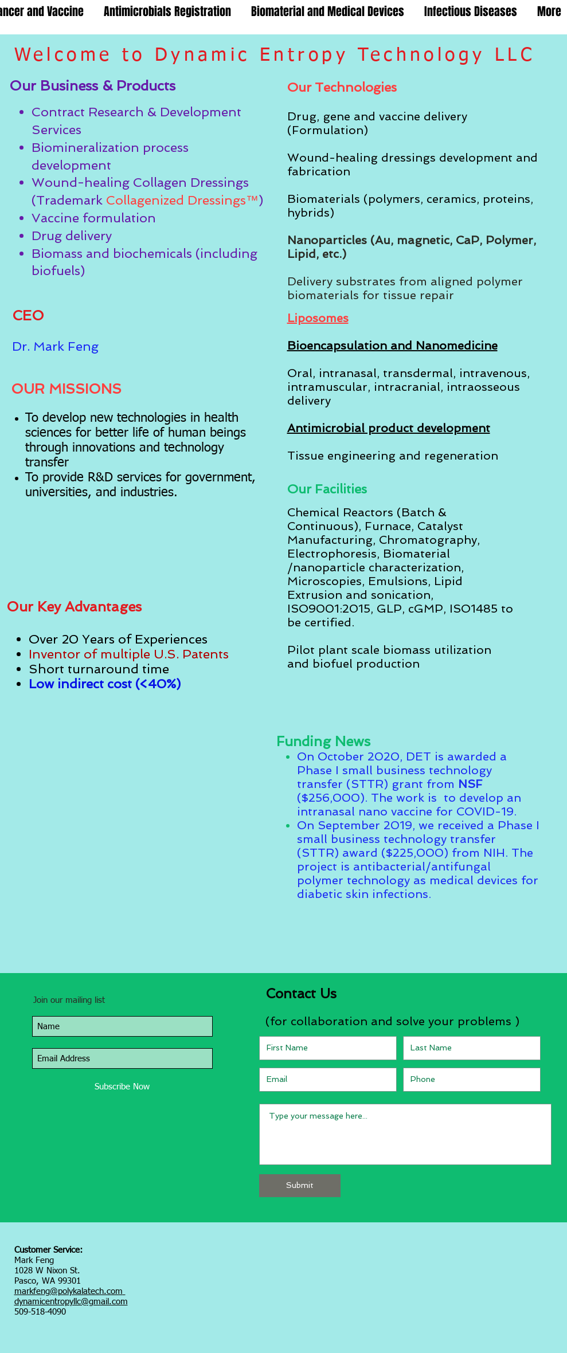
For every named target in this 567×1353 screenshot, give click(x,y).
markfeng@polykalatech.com (68, 1291)
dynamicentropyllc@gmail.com (71, 1301)
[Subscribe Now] (122, 1086)
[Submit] (300, 1185)
